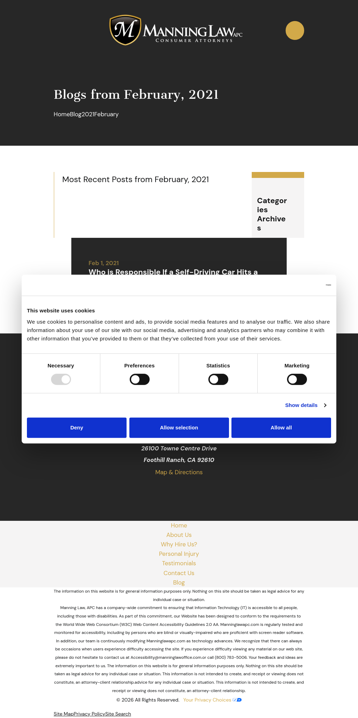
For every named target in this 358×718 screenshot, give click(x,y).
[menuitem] (64, 714)
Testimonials (179, 563)
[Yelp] (187, 490)
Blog (179, 582)
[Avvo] (204, 490)
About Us (179, 535)
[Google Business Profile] (154, 490)
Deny (76, 427)
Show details (301, 405)
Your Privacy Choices (212, 700)
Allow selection (179, 427)
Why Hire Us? (179, 544)
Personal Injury (179, 554)
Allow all (281, 427)
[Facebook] (170, 490)
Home (179, 525)
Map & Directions (179, 472)
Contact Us (179, 573)
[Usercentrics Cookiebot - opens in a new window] (300, 285)
